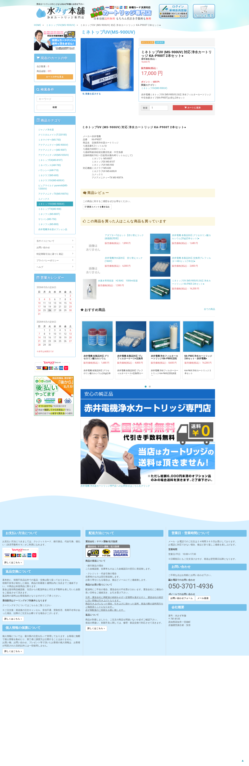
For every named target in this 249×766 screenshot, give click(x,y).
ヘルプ (55, 266)
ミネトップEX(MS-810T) (50, 160)
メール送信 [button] (203, 598)
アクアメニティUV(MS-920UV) (53, 155)
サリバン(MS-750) (47, 219)
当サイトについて (55, 240)
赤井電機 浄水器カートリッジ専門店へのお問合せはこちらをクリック (115, 486)
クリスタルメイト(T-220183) (52, 134)
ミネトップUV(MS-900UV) (154, 88)
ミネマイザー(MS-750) (49, 139)
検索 (55, 107)
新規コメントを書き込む (97, 207)
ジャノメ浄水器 (46, 129)
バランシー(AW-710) (48, 170)
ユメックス (43, 199)
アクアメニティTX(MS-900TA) (53, 193)
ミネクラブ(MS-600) (48, 175)
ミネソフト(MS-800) (48, 224)
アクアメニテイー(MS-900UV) (53, 145)
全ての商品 (209, 309)
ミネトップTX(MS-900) (49, 209)
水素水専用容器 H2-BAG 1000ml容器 (118, 280)
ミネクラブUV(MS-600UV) (51, 180)
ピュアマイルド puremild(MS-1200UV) (53, 187)
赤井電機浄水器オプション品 (52, 229)
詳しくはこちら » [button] (13, 562)
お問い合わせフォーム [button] (181, 598)
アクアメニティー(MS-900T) (52, 150)
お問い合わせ (55, 247)
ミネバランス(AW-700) (49, 165)
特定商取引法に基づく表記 (55, 253)
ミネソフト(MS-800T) (49, 214)
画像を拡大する (92, 94)
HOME (37, 25)
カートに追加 (193, 107)
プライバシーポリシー (55, 260)
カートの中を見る (55, 77)
